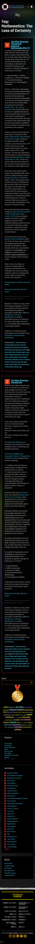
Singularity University (11, 755)
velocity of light (18, 367)
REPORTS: (21, 917)
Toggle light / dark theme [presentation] (32, 6)
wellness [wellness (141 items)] (17, 729)
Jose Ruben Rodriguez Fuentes (17, 798)
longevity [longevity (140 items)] (12, 722)
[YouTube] (21, 936)
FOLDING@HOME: (6, 920)
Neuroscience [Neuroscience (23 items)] (22, 722)
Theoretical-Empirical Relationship (20, 666)
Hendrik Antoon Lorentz (19, 355)
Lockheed (24, 656)
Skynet (6, 757)
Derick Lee (10, 814)
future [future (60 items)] (17, 715)
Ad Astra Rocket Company (17, 654)
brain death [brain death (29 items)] (15, 712)
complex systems (9, 649)
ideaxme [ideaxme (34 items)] (20, 717)
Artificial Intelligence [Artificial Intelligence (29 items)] (28, 707)
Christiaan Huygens (20, 352)
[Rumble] (25, 936)
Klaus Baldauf (12, 806)
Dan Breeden (11, 783)
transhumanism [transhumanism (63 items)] (26, 727)
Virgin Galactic (8, 668)
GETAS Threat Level (17, 896)
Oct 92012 (7, 381)
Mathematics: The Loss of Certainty (21, 359)
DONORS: (11, 914)
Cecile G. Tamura (12, 808)
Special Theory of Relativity (17, 178)
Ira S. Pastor (11, 844)
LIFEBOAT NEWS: (23, 903)
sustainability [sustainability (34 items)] (11, 727)
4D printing (8, 745)
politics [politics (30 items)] (26, 722)
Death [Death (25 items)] (32, 712)
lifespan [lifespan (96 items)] (6, 722)
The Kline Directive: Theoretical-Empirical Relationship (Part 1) (20, 45)
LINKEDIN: (6, 907)
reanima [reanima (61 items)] (30, 723)
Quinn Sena (11, 780)
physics (20, 350)
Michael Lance (12, 836)
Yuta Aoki (10, 811)
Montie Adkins (12, 842)
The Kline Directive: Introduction (20, 382)
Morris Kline (17, 362)
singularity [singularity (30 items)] (30, 725)
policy (24, 350)
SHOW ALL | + (7, 849)
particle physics (8, 350)
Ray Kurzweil (8, 751)
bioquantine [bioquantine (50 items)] (6, 710)
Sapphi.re (31, 933)
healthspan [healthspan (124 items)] (9, 717)
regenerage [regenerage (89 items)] (8, 725)
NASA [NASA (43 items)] (18, 723)
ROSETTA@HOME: (10, 923)
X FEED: (6, 911)
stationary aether (25, 364)
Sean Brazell (11, 826)
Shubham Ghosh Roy (14, 778)
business (24, 342)
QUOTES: (21, 927)
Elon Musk (7, 753)
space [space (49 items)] (5, 727)
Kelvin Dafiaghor (12, 793)
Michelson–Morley (9, 362)
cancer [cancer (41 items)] (19, 712)
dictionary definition (15, 442)
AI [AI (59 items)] (8, 707)
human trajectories (23, 347)
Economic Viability (9, 656)
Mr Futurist (8, 868)
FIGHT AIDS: (7, 917)
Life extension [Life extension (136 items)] (25, 720)
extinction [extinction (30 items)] (13, 715)
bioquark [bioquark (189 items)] (13, 710)
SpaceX (13, 664)
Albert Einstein (11, 352)
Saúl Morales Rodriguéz (15, 775)
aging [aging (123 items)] (6, 707)
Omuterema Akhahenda (15, 803)
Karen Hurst (11, 796)
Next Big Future (9, 870)
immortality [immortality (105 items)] (26, 717)
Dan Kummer (11, 801)
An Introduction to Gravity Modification (17, 315)
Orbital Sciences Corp (10, 661)
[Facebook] (10, 936)
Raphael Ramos (12, 821)
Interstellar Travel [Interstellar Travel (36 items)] (9, 720)
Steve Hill (10, 829)
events (12, 347)
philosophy (15, 350)
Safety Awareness (19, 661)
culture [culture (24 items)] (29, 712)
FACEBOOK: (5, 903)
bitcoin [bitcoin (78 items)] (5, 712)
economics (17, 345)
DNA (5, 749)
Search (31, 682)
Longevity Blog (9, 866)
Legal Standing (17, 656)
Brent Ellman (11, 831)
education (23, 345)
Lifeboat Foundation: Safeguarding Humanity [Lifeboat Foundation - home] (12, 6)
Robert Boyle (24, 362)
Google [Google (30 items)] (25, 715)
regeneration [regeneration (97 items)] (16, 725)
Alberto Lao (11, 816)
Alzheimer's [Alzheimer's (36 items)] (12, 707)
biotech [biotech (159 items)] (21, 710)
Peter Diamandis (9, 747)
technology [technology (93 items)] (18, 727)
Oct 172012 (7, 45)
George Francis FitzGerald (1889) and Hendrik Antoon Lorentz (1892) (17, 214)
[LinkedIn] (17, 936)
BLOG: (20, 911)
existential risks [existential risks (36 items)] (7, 715)
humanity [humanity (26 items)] (16, 717)
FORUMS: (13, 927)
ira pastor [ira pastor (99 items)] (16, 720)
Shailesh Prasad (12, 786)
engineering (7, 347)
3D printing (8, 743)
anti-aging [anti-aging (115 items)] (19, 707)
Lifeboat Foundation (13, 933)
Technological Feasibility (21, 664)
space (6, 654)
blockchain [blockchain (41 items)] (10, 712)
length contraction (13, 357)
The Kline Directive (9, 367)
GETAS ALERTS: (22, 907)
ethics (6, 651)
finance (16, 347)
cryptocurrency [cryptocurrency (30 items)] (25, 712)
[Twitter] (14, 936)
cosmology (7, 345)
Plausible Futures (10, 873)
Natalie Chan (11, 824)
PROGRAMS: (21, 920)
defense (12, 345)
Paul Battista (11, 788)
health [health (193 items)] (29, 714)
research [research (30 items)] (23, 725)
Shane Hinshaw (12, 819)
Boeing (26, 654)
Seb (8, 834)
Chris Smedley (12, 847)
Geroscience (8, 863)
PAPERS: (21, 923)
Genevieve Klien (12, 773)
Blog (17, 15)
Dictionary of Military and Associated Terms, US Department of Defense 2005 (17, 456)
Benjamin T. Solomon (15, 342)
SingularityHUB (9, 875)
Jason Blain (11, 839)
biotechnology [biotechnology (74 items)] (28, 710)
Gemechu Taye (12, 791)
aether (6, 352)
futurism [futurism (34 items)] (21, 715)
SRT (19, 364)
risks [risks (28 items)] (26, 725)
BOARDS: (21, 914)
